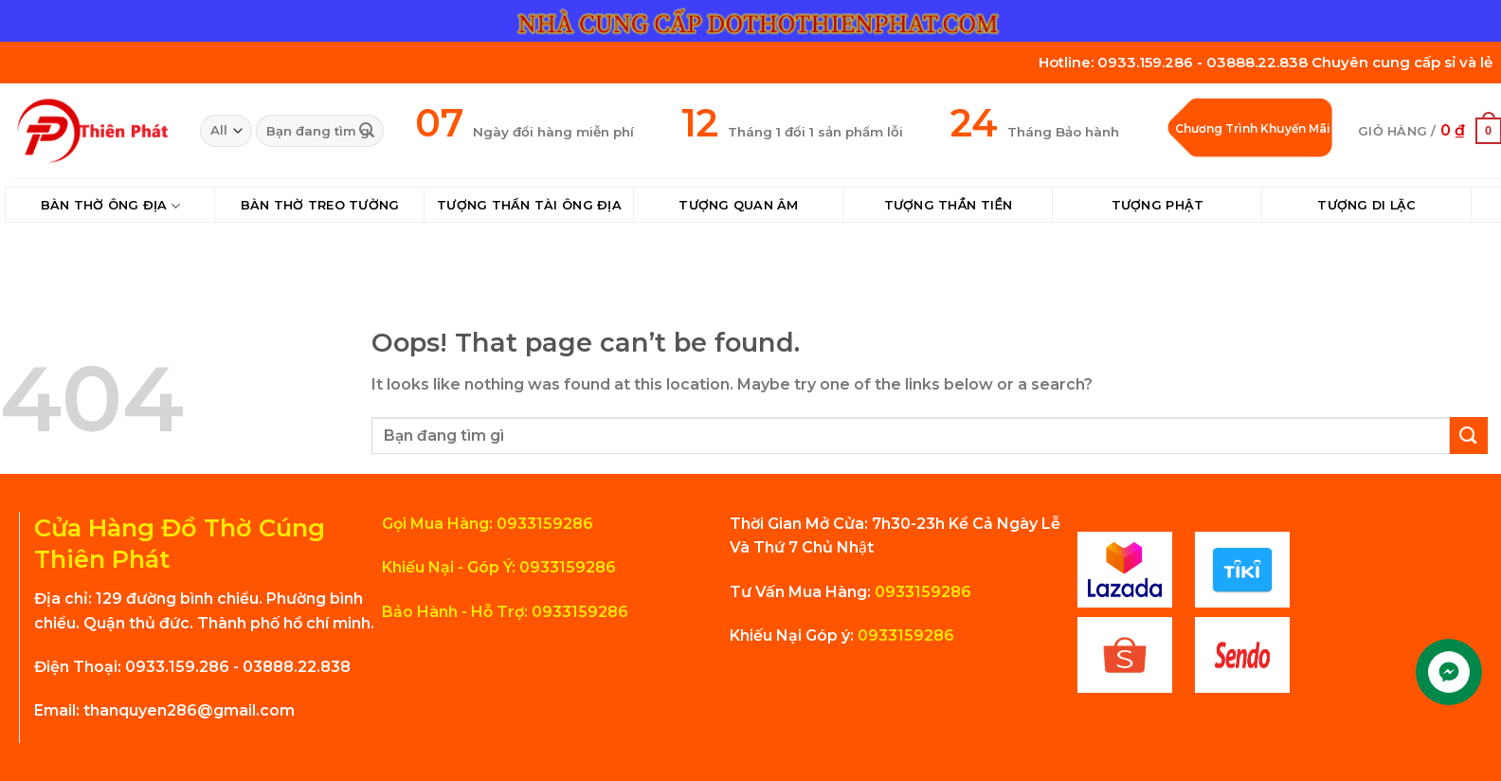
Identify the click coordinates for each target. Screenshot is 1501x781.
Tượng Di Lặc (1366, 205)
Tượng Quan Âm (738, 205)
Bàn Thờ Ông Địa (110, 206)
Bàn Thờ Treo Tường (320, 205)
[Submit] (367, 131)
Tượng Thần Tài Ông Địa (529, 205)
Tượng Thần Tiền (948, 205)
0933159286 (921, 592)
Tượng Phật (1158, 205)
